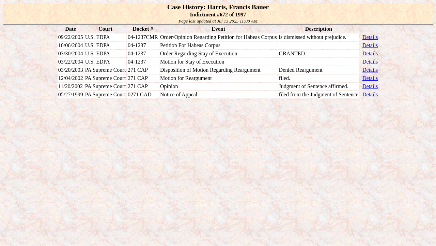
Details (370, 37)
